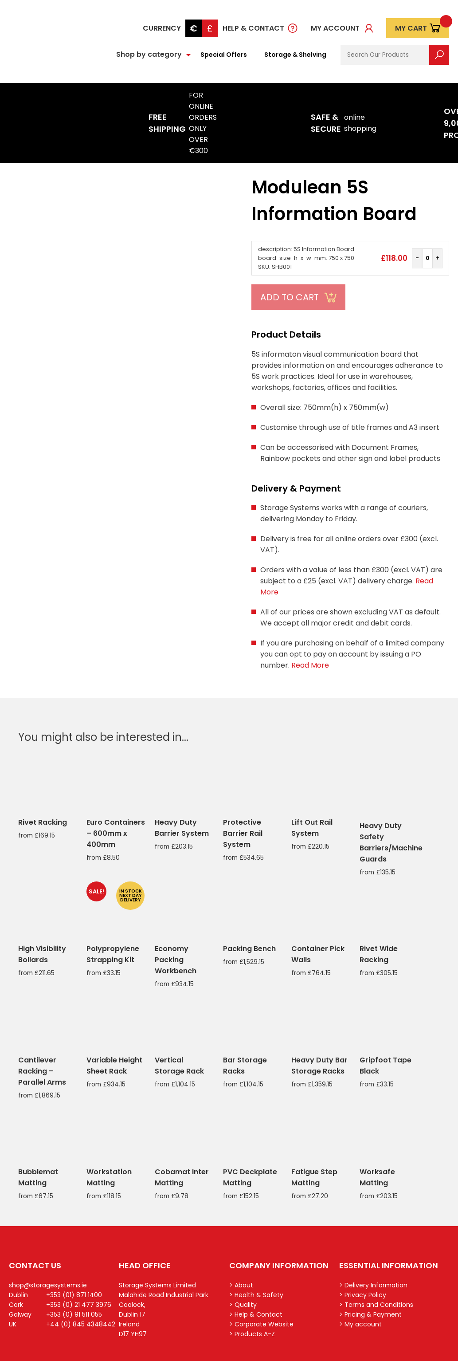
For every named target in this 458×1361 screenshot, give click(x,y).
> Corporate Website (261, 1324)
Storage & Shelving (295, 54)
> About (241, 1285)
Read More (310, 665)
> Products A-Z (252, 1334)
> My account (360, 1324)
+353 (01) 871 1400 (74, 1294)
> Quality (243, 1304)
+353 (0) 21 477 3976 (78, 1304)
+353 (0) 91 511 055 (74, 1314)
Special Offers (223, 54)
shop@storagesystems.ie (48, 1285)
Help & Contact (253, 28)
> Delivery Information (373, 1285)
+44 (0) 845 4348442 (80, 1324)
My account (335, 28)
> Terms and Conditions (376, 1304)
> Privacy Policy (362, 1294)
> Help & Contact (255, 1314)
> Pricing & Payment (370, 1314)
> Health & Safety (256, 1294)
